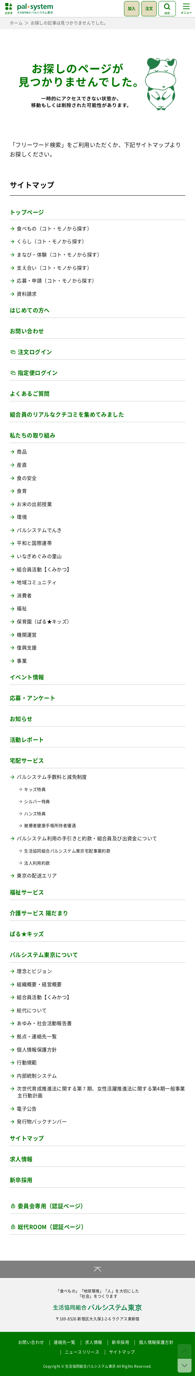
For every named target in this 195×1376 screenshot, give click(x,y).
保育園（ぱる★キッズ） (44, 621)
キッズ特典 (35, 790)
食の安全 (27, 478)
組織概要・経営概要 (39, 984)
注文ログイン (35, 351)
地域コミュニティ (37, 582)
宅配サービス (27, 760)
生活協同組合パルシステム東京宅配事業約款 (67, 851)
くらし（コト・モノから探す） (52, 241)
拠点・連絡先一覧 (37, 1036)
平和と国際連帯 (34, 543)
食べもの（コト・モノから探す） (54, 228)
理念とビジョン (34, 971)
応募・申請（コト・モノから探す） (57, 280)
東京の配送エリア (37, 875)
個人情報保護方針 (37, 1049)
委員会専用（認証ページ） (52, 1206)
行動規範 (27, 1062)
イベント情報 (27, 677)
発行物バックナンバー (42, 1121)
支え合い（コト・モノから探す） (54, 267)
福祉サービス (27, 892)
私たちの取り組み (32, 435)
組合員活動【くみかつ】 (44, 569)
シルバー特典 (37, 802)
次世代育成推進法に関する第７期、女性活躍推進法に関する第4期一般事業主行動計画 (101, 1092)
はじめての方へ (30, 310)
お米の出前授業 (34, 504)
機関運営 (27, 634)
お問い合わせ (27, 331)
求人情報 (21, 1159)
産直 (22, 464)
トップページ (27, 212)
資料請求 (27, 293)
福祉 (22, 608)
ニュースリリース (82, 1352)
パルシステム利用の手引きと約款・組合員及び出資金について (87, 838)
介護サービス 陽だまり (39, 913)
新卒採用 (21, 1180)
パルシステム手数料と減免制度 (52, 776)
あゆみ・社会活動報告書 (44, 1023)
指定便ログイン (38, 372)
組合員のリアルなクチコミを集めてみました (67, 414)
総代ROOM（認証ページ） (52, 1226)
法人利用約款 (37, 863)
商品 (22, 451)
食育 (22, 491)
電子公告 (27, 1108)
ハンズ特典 (35, 814)
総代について (32, 1010)
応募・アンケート (32, 698)
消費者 (24, 595)
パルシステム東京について (44, 954)
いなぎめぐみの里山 (39, 556)
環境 (22, 517)
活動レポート (27, 739)
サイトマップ (27, 1138)
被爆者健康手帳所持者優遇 (50, 826)
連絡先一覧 (64, 1342)
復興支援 (27, 647)
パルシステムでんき (39, 530)
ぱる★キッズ (27, 933)
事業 (22, 660)
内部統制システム (37, 1075)
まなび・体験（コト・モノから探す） (59, 254)
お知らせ (21, 718)
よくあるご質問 (30, 393)
